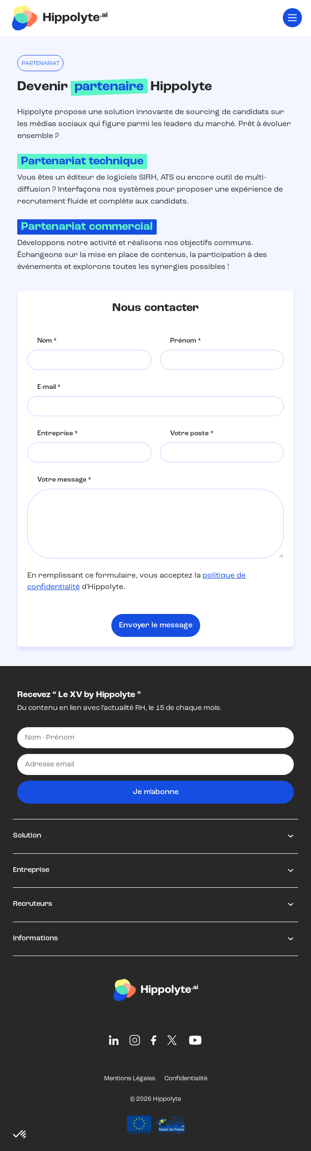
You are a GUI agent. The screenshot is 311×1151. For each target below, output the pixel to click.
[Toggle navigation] (292, 17)
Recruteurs (32, 904)
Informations (35, 938)
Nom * (47, 340)
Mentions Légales (129, 1079)
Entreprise (31, 870)
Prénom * (185, 340)
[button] (20, 1134)
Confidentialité (185, 1079)
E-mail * (49, 387)
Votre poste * (192, 433)
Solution (27, 835)
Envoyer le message (156, 625)
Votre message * (64, 480)
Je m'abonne (156, 792)
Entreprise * (57, 433)
